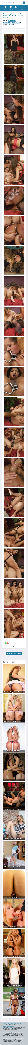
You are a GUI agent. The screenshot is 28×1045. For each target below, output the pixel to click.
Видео (22, 8)
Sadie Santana (16, 22)
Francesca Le (7, 22)
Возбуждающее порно (8, 1026)
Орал (11, 24)
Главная (5, 8)
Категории (11, 8)
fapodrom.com (7, 2)
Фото (16, 8)
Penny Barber (12, 21)
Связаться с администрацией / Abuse (12, 1023)
